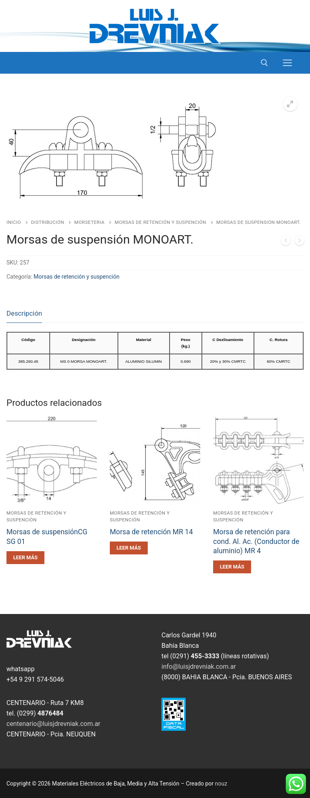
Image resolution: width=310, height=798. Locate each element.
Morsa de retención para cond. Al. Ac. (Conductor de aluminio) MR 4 (256, 541)
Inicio (13, 222)
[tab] (24, 314)
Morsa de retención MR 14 (151, 532)
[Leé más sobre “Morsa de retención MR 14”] (129, 548)
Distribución (47, 222)
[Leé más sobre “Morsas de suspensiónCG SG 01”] (25, 557)
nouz (221, 783)
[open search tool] (264, 62)
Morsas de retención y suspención (160, 222)
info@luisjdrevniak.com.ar (198, 666)
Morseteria (89, 222)
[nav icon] (287, 62)
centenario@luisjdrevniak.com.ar (53, 724)
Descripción (24, 313)
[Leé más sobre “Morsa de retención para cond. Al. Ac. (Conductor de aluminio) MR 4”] (232, 566)
